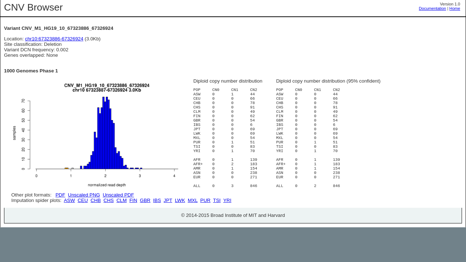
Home (454, 8)
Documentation (432, 8)
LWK (180, 226)
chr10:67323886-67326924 (54, 38)
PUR (205, 226)
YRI (227, 226)
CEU (83, 226)
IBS (157, 226)
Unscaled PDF (118, 195)
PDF (60, 195)
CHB (96, 226)
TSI (217, 226)
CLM (121, 226)
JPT (168, 226)
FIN (133, 226)
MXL (193, 226)
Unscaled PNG (84, 195)
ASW (69, 226)
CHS (108, 226)
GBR (145, 226)
